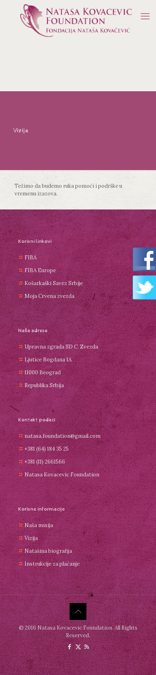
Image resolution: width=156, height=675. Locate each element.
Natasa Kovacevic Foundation (62, 474)
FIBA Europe (40, 270)
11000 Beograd (43, 372)
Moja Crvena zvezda (49, 296)
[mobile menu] (145, 16)
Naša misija (39, 525)
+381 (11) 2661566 (45, 461)
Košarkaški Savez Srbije (54, 283)
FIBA (31, 257)
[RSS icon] (87, 646)
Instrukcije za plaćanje (52, 563)
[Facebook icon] (70, 646)
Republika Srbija (44, 385)
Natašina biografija (48, 551)
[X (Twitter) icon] (78, 646)
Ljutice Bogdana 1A (48, 359)
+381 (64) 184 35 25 (47, 448)
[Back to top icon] (78, 611)
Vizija (31, 538)
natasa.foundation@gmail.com (63, 436)
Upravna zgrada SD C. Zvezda (61, 346)
